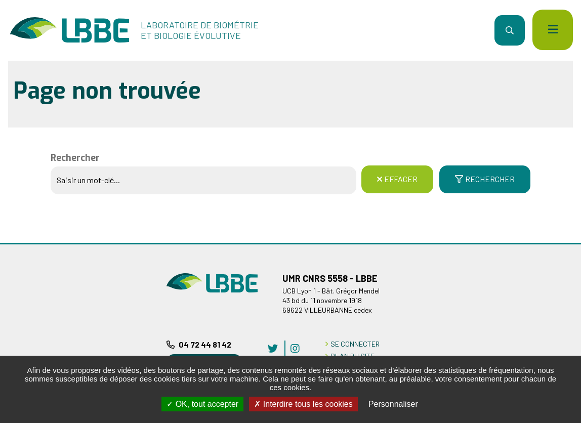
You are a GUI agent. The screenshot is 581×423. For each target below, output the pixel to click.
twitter (272, 348)
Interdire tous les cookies (303, 404)
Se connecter (355, 344)
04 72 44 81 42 (205, 344)
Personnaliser (393, 404)
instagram (295, 348)
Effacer (401, 179)
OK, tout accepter (202, 404)
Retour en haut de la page (558, 243)
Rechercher (75, 158)
